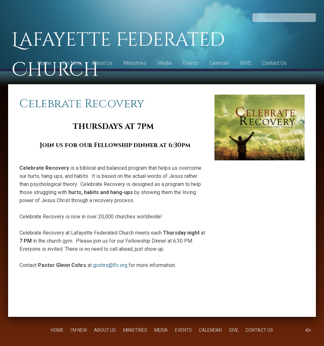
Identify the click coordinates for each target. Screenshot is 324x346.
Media (164, 63)
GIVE (245, 63)
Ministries (134, 63)
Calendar (219, 63)
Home (44, 63)
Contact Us (274, 63)
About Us (102, 63)
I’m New (71, 63)
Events (190, 63)
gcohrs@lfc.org (110, 265)
